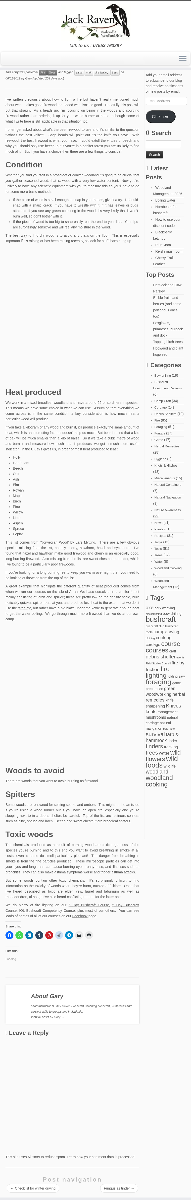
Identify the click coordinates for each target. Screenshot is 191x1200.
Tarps (158, 542)
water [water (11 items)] (164, 753)
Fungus (159, 433)
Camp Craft (162, 401)
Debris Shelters (165, 414)
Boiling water (165, 200)
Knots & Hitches (166, 465)
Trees (52, 72)
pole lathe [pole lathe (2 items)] (169, 728)
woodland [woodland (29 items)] (157, 772)
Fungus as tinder (119, 1188)
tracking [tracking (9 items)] (171, 747)
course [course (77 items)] (170, 643)
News (158, 523)
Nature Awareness (167, 510)
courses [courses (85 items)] (157, 650)
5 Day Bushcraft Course (89, 905)
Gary (28, 78)
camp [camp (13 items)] (158, 631)
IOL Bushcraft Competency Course (47, 911)
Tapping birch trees (168, 342)
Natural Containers (167, 485)
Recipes (160, 536)
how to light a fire (67, 99)
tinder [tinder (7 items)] (172, 741)
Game (158, 440)
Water (158, 562)
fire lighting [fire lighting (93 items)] (158, 672)
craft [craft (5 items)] (172, 651)
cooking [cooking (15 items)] (164, 637)
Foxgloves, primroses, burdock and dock (168, 329)
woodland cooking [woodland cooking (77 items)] (159, 781)
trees (115, 72)
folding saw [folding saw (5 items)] (176, 676)
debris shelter (50, 816)
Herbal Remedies (166, 446)
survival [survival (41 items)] (155, 734)
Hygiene (160, 459)
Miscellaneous (164, 478)
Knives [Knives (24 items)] (173, 705)
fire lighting (102, 72)
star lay (24, 608)
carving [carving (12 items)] (172, 631)
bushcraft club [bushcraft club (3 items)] (155, 626)
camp (79, 72)
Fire (43, 72)
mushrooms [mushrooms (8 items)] (156, 717)
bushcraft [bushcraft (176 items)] (161, 619)
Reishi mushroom (169, 251)
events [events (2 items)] (180, 657)
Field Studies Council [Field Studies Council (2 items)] (158, 663)
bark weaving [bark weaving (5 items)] (164, 608)
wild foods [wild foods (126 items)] (162, 762)
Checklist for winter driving (32, 1188)
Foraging (160, 427)
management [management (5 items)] (167, 712)
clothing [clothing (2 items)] (150, 638)
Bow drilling (162, 375)
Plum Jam (163, 245)
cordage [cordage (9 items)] (153, 644)
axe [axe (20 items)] (149, 607)
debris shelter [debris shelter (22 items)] (161, 656)
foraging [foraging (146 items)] (158, 682)
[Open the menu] (183, 58)
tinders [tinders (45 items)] (154, 746)
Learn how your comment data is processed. (101, 1157)
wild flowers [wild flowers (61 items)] (163, 755)
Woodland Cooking (168, 568)
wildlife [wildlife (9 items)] (170, 766)
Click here (160, 117)
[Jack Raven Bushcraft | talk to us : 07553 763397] (95, 22)
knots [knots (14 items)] (151, 711)
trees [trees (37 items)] (152, 753)
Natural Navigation (167, 497)
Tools (158, 549)
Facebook (80, 916)
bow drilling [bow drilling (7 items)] (172, 613)
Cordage (160, 407)
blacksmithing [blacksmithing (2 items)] (154, 613)
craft (88, 72)
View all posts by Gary (47, 1017)
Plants (158, 529)
